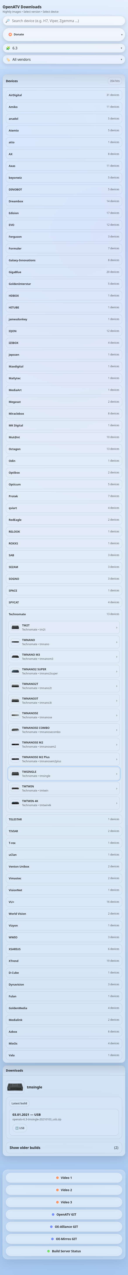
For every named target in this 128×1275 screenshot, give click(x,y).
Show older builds (64, 1147)
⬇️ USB (19, 1128)
